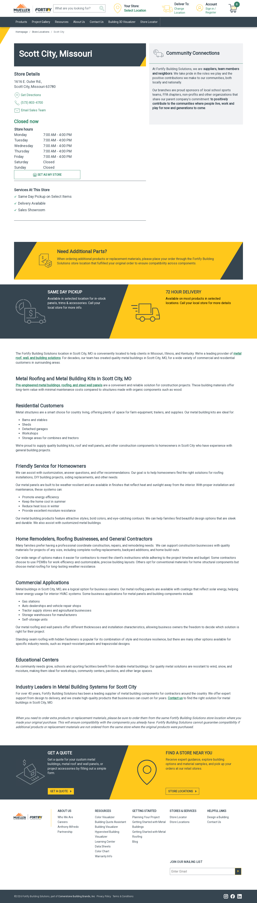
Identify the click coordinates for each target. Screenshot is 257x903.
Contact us (175, 698)
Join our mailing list (186, 861)
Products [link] (21, 21)
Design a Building (218, 817)
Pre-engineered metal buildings (38, 385)
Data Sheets (103, 846)
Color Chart (102, 851)
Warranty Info (103, 856)
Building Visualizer (106, 826)
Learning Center (105, 841)
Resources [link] (61, 21)
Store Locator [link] (149, 21)
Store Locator (178, 817)
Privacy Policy (104, 896)
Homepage (22, 31)
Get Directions (27, 95)
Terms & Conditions (123, 896)
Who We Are (65, 817)
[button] (102, 8)
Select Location (135, 10)
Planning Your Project (146, 817)
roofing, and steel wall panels (81, 385)
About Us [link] (79, 21)
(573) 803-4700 (28, 103)
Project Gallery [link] (41, 21)
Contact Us (214, 822)
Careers (63, 822)
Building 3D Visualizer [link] (122, 21)
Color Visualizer (105, 817)
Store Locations (40, 31)
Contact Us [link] (97, 21)
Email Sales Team (30, 111)
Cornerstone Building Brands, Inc (76, 896)
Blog (135, 841)
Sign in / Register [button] (211, 10)
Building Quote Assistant (110, 822)
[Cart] (233, 8)
